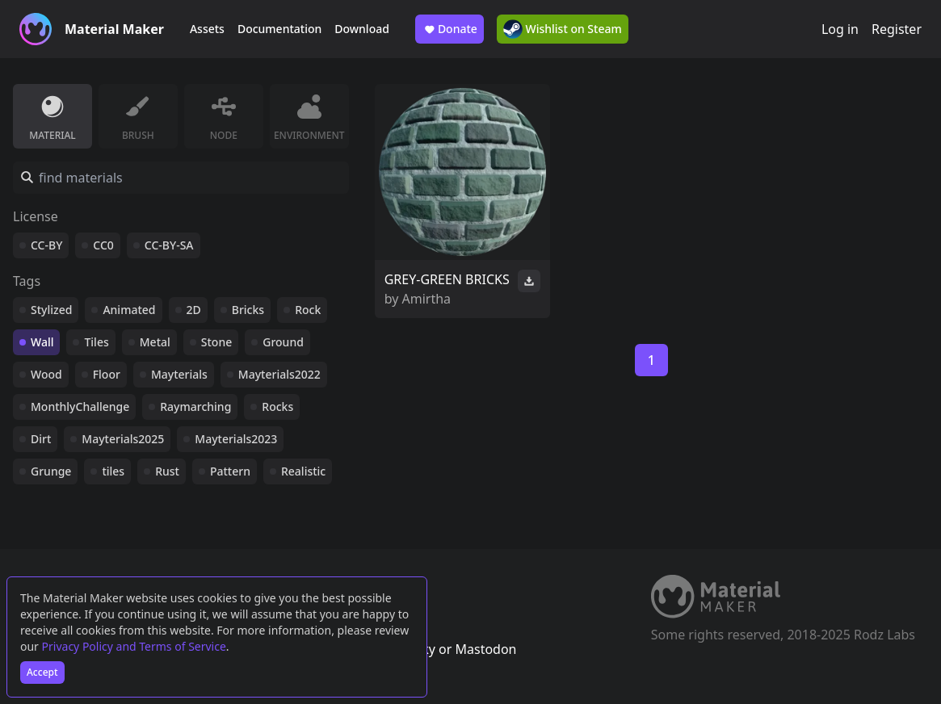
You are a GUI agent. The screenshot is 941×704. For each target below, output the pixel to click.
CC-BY (46, 245)
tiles (113, 471)
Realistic (303, 471)
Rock (308, 309)
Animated (129, 309)
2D (194, 309)
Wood (46, 374)
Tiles (96, 342)
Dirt (41, 438)
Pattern (230, 471)
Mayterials (179, 374)
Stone (216, 342)
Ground (283, 342)
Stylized (51, 309)
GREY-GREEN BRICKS (447, 279)
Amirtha (427, 299)
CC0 (103, 245)
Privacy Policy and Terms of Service (134, 646)
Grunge (51, 471)
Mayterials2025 (123, 438)
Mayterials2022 (279, 374)
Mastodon (485, 649)
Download (361, 28)
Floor (106, 374)
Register (897, 29)
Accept (42, 672)
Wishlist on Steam (562, 29)
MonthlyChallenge (80, 406)
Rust (167, 471)
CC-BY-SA (169, 245)
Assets (207, 28)
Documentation (279, 28)
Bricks (248, 309)
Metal (155, 342)
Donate (449, 29)
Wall (42, 342)
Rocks (277, 406)
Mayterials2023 (236, 438)
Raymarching (195, 406)
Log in (840, 29)
